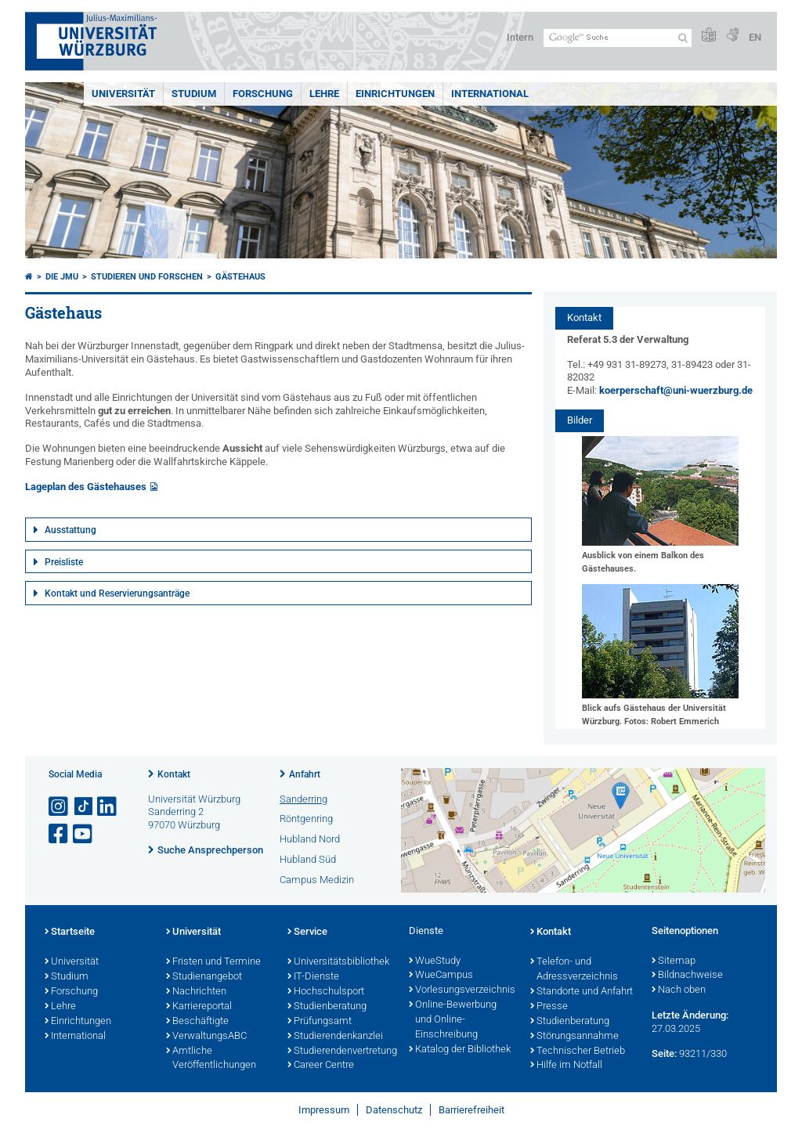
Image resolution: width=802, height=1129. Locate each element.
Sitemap (673, 961)
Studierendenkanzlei (335, 1037)
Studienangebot (204, 977)
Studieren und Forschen (147, 277)
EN (755, 37)
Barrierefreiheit (471, 1110)
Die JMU (61, 277)
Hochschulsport (325, 992)
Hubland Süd (308, 859)
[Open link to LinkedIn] (108, 807)
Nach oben (679, 990)
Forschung (263, 93)
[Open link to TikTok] (84, 807)
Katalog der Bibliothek (460, 1050)
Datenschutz (394, 1110)
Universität (123, 93)
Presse (549, 1007)
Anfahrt (304, 774)
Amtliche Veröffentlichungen (211, 1058)
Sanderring (303, 799)
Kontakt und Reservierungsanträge (117, 593)
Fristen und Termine (213, 962)
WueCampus (441, 975)
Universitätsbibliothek (338, 962)
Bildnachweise (687, 975)
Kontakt (173, 774)
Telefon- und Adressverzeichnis (574, 969)
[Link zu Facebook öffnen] (59, 834)
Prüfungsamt (319, 1022)
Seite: (664, 1053)
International (490, 93)
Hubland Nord (310, 839)
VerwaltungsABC (206, 1037)
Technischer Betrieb (577, 1051)
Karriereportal (199, 1007)
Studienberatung (327, 1007)
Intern (520, 37)
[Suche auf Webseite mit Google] (618, 38)
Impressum (323, 1110)
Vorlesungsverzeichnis (462, 990)
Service (307, 932)
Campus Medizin (317, 880)
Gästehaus (240, 277)
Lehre (324, 93)
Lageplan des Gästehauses (85, 486)
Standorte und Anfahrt (581, 992)
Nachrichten (196, 992)
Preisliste (64, 562)
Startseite (70, 932)
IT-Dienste (313, 977)
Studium (194, 93)
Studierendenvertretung (340, 1051)
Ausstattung (70, 530)
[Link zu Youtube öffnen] (84, 834)
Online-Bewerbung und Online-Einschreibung (453, 1020)
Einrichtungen (395, 93)
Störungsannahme (574, 1037)
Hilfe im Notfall (566, 1066)
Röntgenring (306, 818)
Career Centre (320, 1066)
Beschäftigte (197, 1022)
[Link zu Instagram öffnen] (59, 807)
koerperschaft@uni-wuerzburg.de (676, 390)
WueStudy (435, 961)
